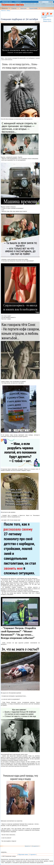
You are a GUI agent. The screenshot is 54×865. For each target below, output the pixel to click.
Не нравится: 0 (35, 846)
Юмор (8, 10)
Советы (14, 8)
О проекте (18, 2)
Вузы (51, 14)
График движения (43, 15)
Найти (51, 1)
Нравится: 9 (28, 846)
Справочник (33, 8)
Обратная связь (7, 2)
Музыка (47, 14)
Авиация (23, 8)
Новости (5, 8)
